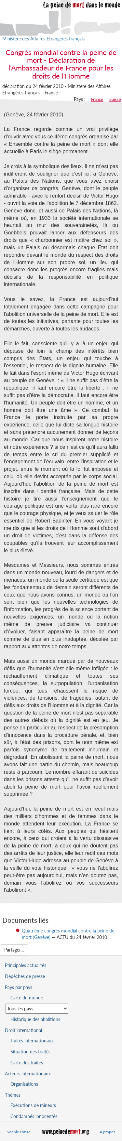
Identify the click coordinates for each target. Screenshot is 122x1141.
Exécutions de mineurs (33, 1105)
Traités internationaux (32, 1040)
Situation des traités (30, 1051)
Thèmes (12, 1095)
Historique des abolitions (35, 1019)
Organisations (24, 1084)
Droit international (23, 1030)
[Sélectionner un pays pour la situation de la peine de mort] (37, 1009)
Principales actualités (25, 965)
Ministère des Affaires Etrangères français (43, 38)
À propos (107, 1131)
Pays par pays (18, 987)
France (97, 99)
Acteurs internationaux (28, 1073)
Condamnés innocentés (33, 1116)
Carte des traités (26, 1062)
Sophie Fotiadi (19, 1131)
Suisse (115, 99)
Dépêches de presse (25, 976)
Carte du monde (26, 997)
